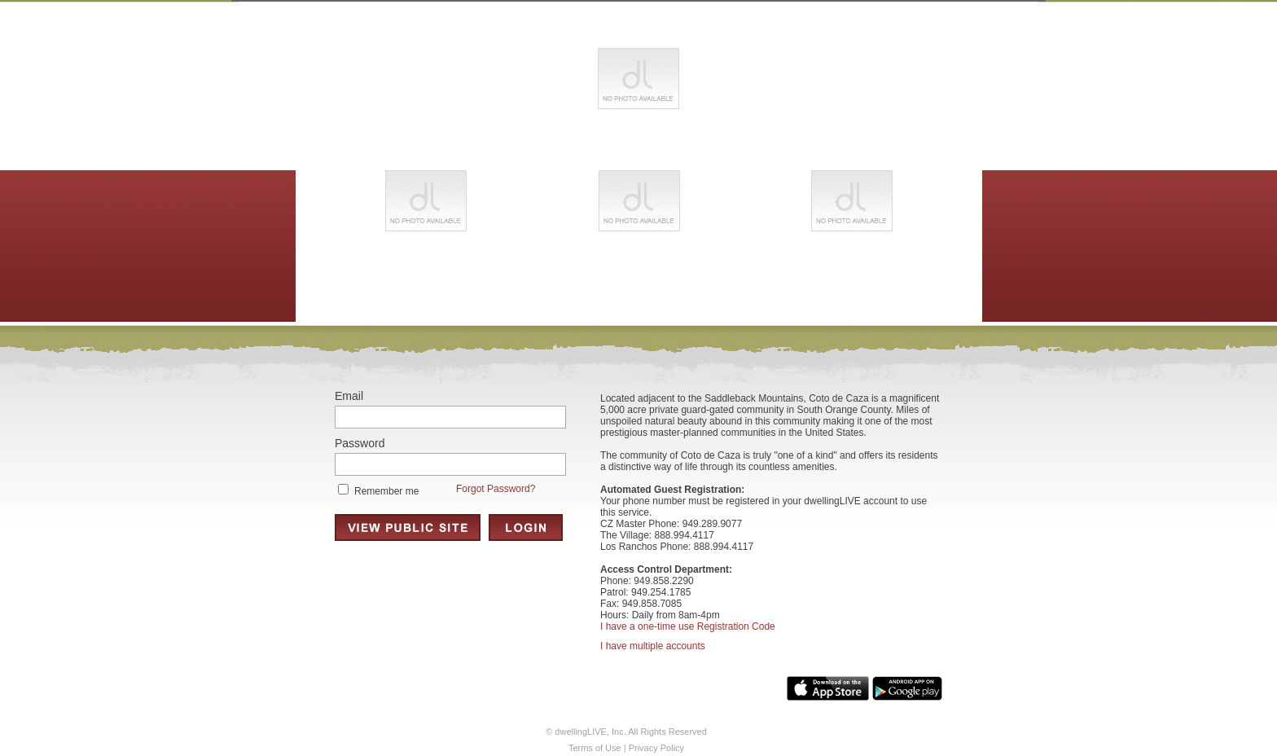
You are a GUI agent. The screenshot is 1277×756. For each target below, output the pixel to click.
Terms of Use (594, 748)
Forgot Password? (495, 488)
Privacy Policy (656, 748)
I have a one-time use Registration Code (687, 626)
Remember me (386, 491)
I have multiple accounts (652, 646)
